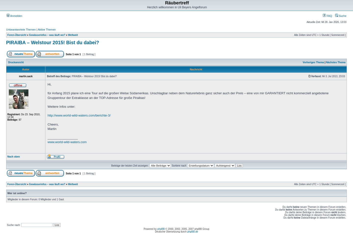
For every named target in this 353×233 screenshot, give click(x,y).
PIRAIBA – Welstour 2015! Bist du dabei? (52, 42)
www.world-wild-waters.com (67, 142)
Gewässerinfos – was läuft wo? (47, 35)
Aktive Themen (47, 29)
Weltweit (73, 35)
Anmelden (14, 15)
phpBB (161, 229)
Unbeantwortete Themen (21, 29)
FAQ (327, 15)
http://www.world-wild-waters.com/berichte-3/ (79, 115)
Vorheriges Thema (313, 62)
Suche (340, 15)
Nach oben (13, 156)
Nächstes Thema (335, 62)
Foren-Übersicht (16, 35)
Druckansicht (16, 62)
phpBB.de (192, 231)
